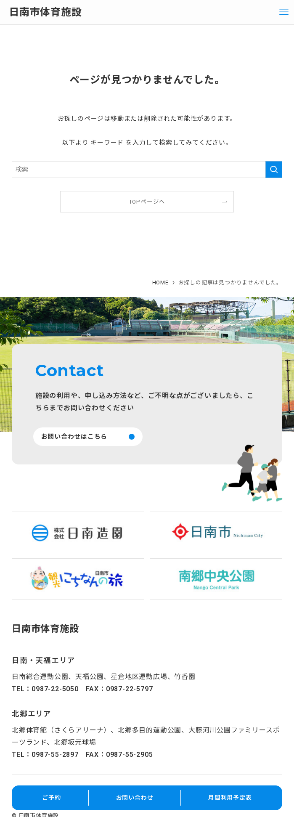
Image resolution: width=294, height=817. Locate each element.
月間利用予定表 (230, 797)
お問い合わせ (135, 797)
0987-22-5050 (55, 689)
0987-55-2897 (55, 755)
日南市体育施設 (45, 12)
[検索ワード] (147, 169)
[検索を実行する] (273, 169)
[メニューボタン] (284, 12)
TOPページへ (147, 201)
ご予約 (51, 797)
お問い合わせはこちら (74, 436)
